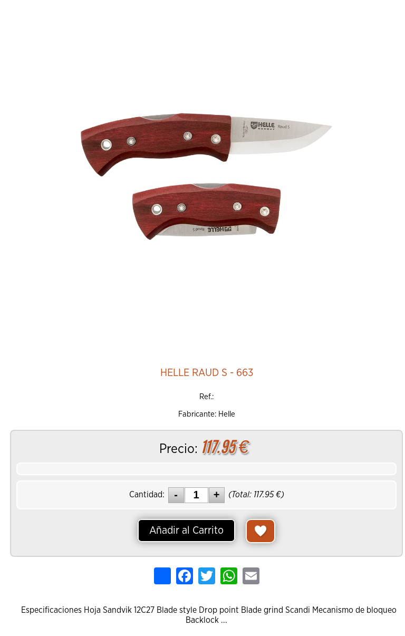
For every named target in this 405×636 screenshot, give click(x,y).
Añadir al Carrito (186, 530)
